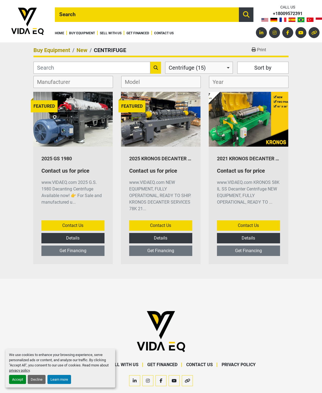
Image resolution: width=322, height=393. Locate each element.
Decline (37, 379)
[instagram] (274, 32)
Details (73, 238)
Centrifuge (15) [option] (187, 67)
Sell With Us (111, 33)
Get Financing (73, 250)
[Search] (147, 14)
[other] (314, 32)
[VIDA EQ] (161, 331)
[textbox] (56, 82)
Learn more (59, 379)
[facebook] (287, 32)
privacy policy (19, 370)
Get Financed (137, 33)
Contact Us (164, 33)
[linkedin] (261, 32)
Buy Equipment (82, 33)
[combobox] (199, 68)
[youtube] (300, 32)
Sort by (262, 67)
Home (59, 33)
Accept (17, 379)
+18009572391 (288, 14)
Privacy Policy (239, 364)
